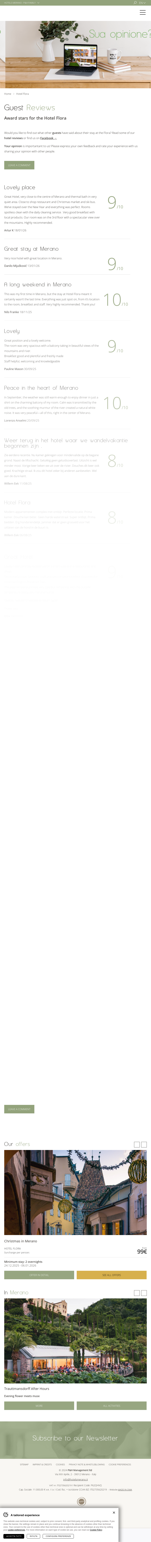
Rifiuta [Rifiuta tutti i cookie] (33, 1536)
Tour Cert (81, 1501)
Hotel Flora (16, 12)
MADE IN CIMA (125, 1489)
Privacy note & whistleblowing (87, 1464)
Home (7, 93)
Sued (69, 1501)
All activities (111, 1417)
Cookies (60, 1464)
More (39, 1417)
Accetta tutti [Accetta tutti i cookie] (13, 1536)
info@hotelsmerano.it (75, 1479)
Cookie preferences (120, 1464)
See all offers (111, 1288)
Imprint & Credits (42, 1464)
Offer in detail (39, 1288)
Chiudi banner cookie (114, 1512)
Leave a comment (19, 165)
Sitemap (24, 1464)
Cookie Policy (96, 1530)
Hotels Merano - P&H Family (20, 2)
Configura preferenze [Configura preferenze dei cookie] (58, 1536)
